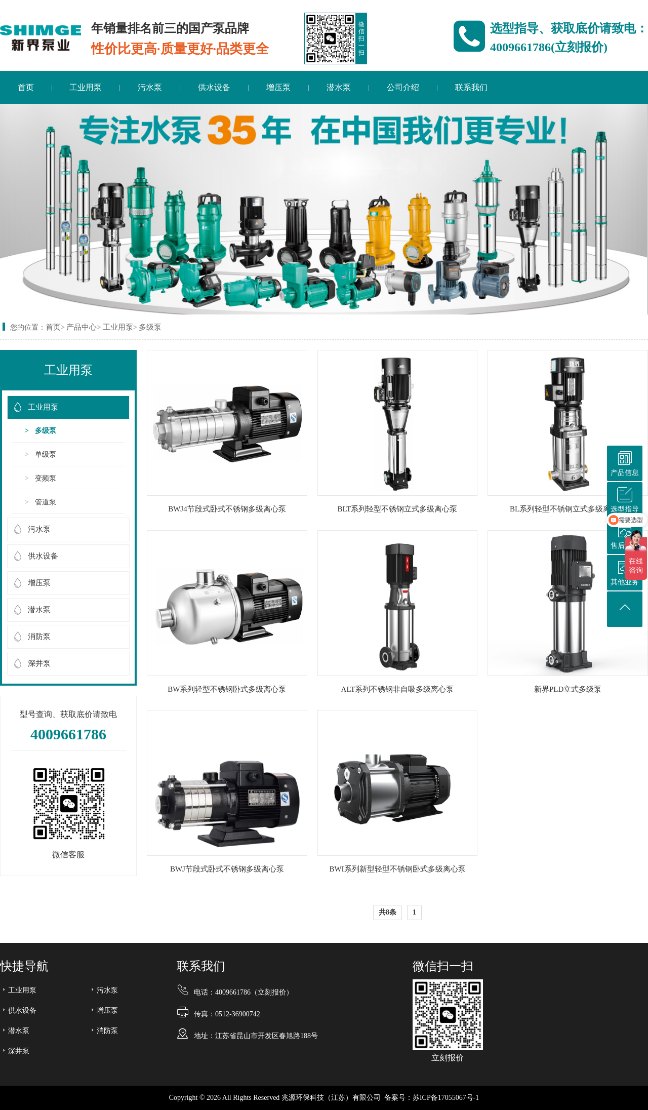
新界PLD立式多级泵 (567, 689)
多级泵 (150, 327)
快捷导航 (24, 966)
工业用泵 (85, 87)
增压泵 (278, 87)
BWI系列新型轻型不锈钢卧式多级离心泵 (397, 869)
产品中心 (81, 327)
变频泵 (45, 478)
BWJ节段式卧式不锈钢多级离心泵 (227, 869)
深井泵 (39, 663)
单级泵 (45, 454)
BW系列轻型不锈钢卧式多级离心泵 (227, 689)
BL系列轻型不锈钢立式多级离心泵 (568, 509)
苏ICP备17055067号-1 (446, 1097)
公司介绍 (403, 87)
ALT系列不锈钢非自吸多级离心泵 (397, 689)
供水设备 (214, 87)
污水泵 (150, 87)
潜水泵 (339, 87)
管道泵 (45, 502)
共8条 (387, 912)
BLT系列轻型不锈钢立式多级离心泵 (398, 509)
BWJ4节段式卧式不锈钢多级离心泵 (227, 509)
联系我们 (471, 87)
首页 (26, 87)
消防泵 (39, 636)
